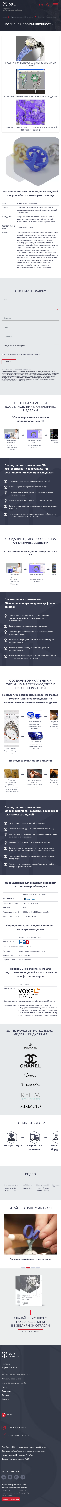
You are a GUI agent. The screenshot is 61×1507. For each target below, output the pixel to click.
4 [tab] (38, 1267)
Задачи (4, 1387)
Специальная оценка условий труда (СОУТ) (15, 1493)
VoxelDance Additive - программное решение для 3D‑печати (24, 1447)
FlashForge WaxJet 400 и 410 (36, 894)
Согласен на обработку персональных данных (22, 354)
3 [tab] (33, 1267)
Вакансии (5, 1399)
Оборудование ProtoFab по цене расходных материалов (23, 1451)
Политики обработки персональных (41, 377)
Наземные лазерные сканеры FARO (15, 1459)
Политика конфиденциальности (14, 1485)
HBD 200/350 (36, 937)
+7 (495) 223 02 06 (9, 1368)
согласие (29, 379)
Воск (25, 908)
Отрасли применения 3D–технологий (16, 1375)
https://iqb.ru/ (33, 371)
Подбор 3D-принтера (11, 1499)
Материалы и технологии (11, 1379)
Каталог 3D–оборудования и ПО (14, 1383)
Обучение (5, 1395)
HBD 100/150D (24, 937)
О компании (6, 1391)
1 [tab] (23, 1267)
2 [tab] (28, 1267)
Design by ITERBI (7, 1495)
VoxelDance (24, 984)
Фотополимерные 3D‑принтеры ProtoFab (17, 1455)
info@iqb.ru (6, 1364)
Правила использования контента (14, 1487)
